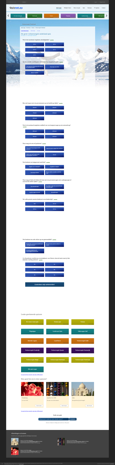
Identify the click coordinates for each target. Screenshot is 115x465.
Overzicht (41, 371)
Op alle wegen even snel (34, 192)
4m (34, 264)
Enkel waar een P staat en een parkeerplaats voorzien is (32, 155)
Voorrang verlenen (35, 172)
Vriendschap (25, 397)
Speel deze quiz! (22, 17)
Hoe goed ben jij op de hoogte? (78, 400)
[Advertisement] (47, 89)
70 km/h (34, 112)
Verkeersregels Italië (82, 340)
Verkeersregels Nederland (82, 359)
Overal (54, 154)
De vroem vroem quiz (18, 15)
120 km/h (54, 112)
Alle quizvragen (32, 369)
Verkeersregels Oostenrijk (82, 350)
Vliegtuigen (68, 15)
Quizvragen (58, 7)
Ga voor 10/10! (25, 400)
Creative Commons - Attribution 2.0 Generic (35, 441)
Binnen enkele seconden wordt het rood (53, 172)
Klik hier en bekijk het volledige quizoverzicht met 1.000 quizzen (57, 422)
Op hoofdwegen (54, 192)
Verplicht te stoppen (54, 166)
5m (54, 274)
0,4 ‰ (54, 44)
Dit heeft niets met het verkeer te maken (53, 244)
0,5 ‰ (54, 49)
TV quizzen (96, 7)
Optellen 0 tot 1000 (51, 397)
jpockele (30, 450)
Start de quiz (40, 323)
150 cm (54, 209)
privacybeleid (21, 464)
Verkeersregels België (32, 359)
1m (34, 269)
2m (54, 264)
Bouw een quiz (77, 7)
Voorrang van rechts (54, 66)
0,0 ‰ (34, 44)
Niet (35, 203)
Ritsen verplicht (34, 72)
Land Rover (57, 340)
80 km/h (54, 107)
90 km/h (34, 107)
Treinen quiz (34, 15)
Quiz (84, 7)
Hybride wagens (32, 340)
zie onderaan (112, 463)
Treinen (51, 15)
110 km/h (54, 136)
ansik (76, 440)
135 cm (54, 203)
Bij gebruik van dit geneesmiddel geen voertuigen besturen (34, 244)
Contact (103, 7)
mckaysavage (31, 440)
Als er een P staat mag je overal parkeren (33, 148)
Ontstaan (89, 7)
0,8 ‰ (34, 55)
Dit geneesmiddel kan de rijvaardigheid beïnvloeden (32, 251)
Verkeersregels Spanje (57, 350)
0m (54, 269)
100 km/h (35, 118)
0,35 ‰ (34, 49)
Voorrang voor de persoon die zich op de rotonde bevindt (34, 67)
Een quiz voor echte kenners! (53, 400)
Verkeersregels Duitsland (57, 359)
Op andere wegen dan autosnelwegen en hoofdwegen (54, 186)
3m (34, 274)
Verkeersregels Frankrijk (32, 350)
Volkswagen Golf (101, 15)
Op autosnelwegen (35, 186)
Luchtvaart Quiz (85, 15)
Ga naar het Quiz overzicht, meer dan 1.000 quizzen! (32, 374)
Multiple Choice (67, 7)
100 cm (34, 209)
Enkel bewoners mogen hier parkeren (54, 148)
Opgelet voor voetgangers (34, 166)
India (73, 397)
